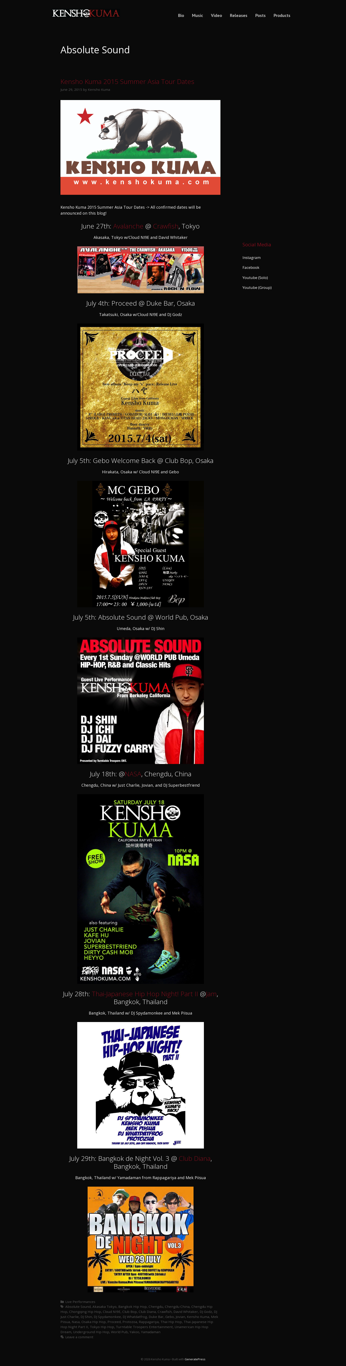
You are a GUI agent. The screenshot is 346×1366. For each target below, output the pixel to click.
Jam (211, 993)
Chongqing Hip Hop (85, 1311)
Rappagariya (149, 1322)
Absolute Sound (78, 1306)
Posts (260, 15)
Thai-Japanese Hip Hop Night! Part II (145, 993)
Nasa (76, 1322)
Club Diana (195, 1158)
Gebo (169, 1316)
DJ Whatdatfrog (135, 1316)
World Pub (119, 1332)
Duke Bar (156, 1316)
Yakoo (134, 1332)
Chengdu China (177, 1306)
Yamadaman (150, 1332)
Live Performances (80, 1301)
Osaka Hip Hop (93, 1322)
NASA (133, 773)
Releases (238, 15)
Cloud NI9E (111, 1311)
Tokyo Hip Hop (102, 1327)
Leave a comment (79, 1337)
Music (197, 15)
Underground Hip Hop (91, 1332)
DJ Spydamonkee (107, 1316)
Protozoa (129, 1322)
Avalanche (128, 225)
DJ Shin (86, 1316)
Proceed (114, 1322)
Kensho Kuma (198, 1316)
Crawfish (166, 225)
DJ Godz (206, 1311)
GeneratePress (195, 1359)
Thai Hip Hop (171, 1322)
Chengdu (156, 1306)
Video (216, 15)
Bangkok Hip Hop (132, 1306)
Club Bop (129, 1311)
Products (282, 15)
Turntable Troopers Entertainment (144, 1327)
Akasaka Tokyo (104, 1306)
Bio (181, 15)
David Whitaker (185, 1311)
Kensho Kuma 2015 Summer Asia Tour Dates (127, 81)
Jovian (180, 1316)
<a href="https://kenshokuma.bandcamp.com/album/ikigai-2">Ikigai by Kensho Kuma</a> (264, 130)
